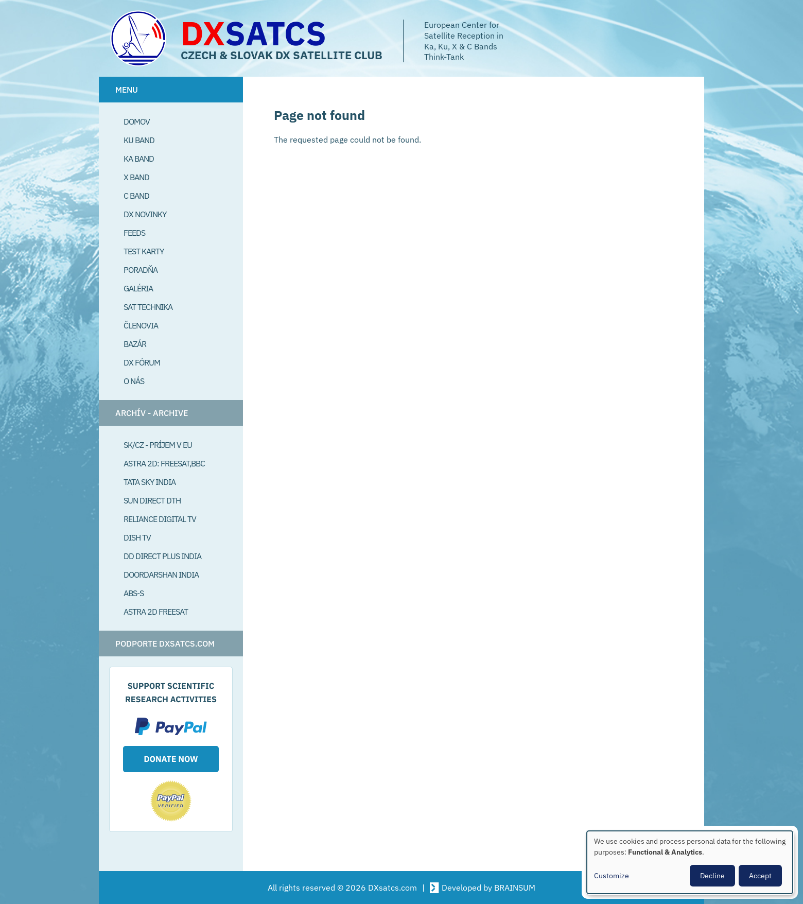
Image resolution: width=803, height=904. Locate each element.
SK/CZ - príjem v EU (158, 445)
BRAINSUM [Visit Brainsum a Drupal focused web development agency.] (514, 887)
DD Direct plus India (162, 556)
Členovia (141, 325)
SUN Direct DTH (152, 500)
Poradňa (141, 270)
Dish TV (137, 537)
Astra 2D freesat (156, 611)
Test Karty (144, 251)
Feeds (134, 233)
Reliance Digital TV (160, 519)
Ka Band (139, 158)
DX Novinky (145, 214)
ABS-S (134, 593)
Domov (137, 121)
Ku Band (139, 140)
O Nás (134, 381)
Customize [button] (611, 875)
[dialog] (690, 862)
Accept (760, 875)
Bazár (135, 344)
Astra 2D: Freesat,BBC (164, 463)
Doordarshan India (161, 574)
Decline (712, 875)
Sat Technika (148, 307)
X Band (136, 177)
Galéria (138, 288)
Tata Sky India (150, 482)
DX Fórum (142, 362)
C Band (136, 195)
